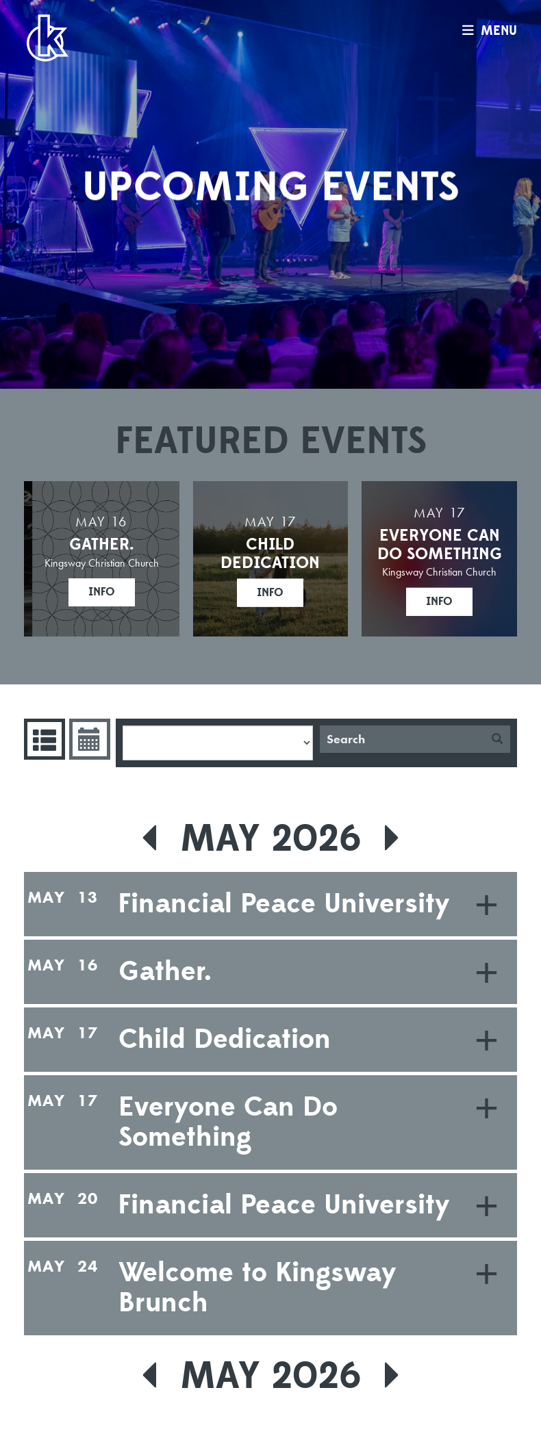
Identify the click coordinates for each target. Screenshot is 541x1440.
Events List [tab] (43, 739)
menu (486, 31)
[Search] (402, 739)
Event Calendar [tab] (88, 739)
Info (101, 592)
